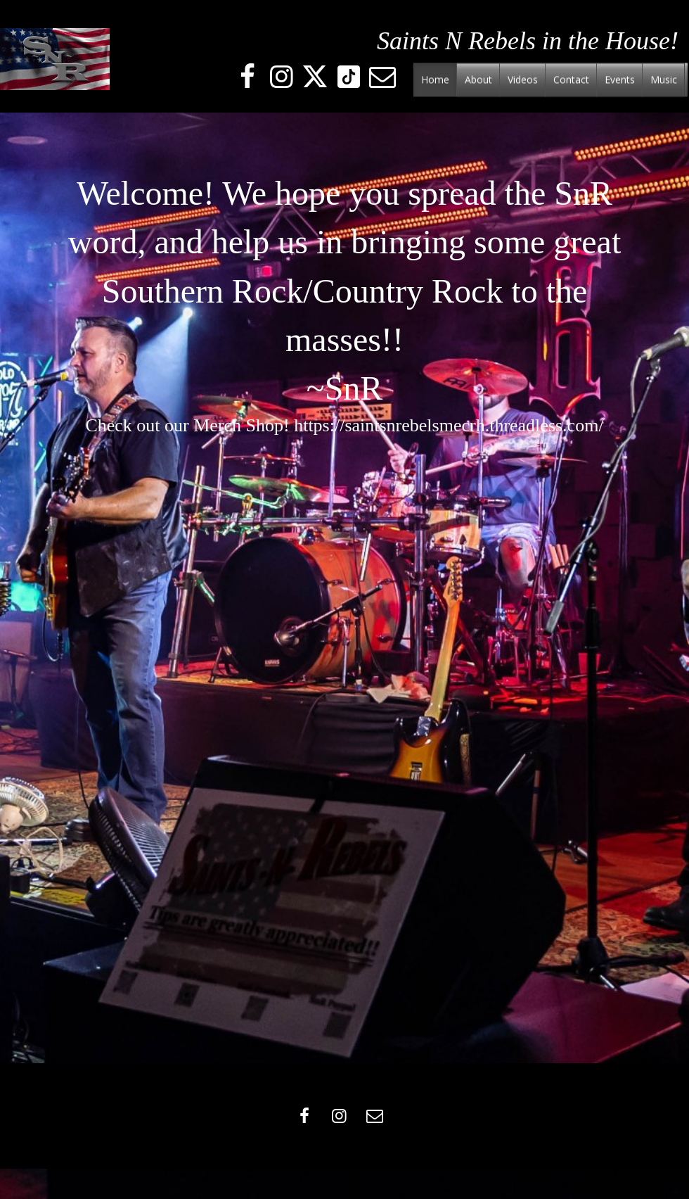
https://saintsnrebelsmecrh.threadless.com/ (448, 425)
